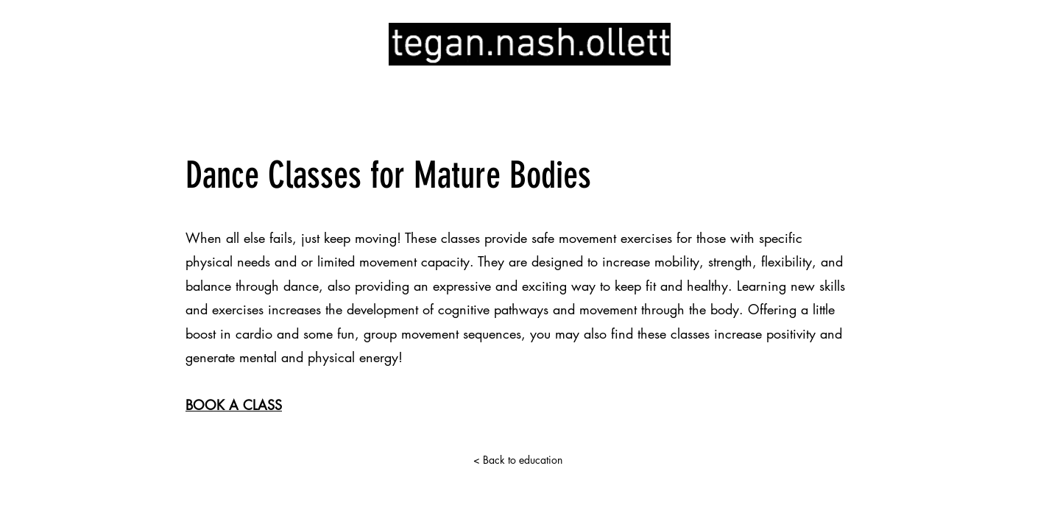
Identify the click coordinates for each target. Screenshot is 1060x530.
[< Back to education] (517, 460)
